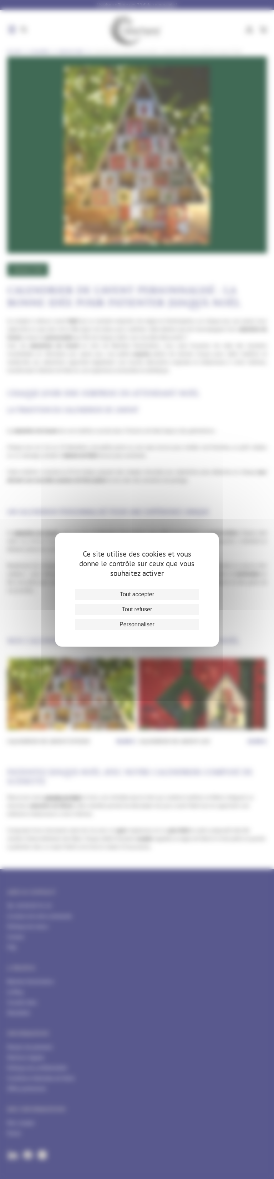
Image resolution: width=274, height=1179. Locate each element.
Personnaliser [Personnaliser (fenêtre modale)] (137, 624)
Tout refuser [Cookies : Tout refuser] (137, 609)
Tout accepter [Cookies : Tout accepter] (137, 594)
